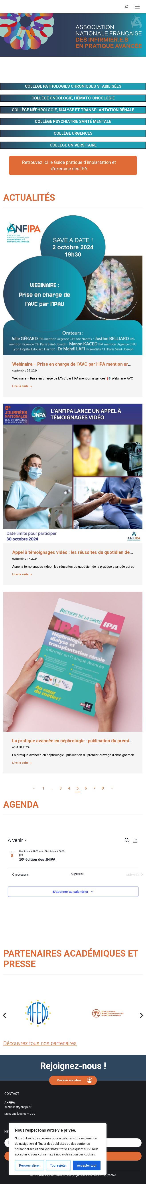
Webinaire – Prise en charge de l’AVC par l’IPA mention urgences (77, 364)
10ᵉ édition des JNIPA (37, 859)
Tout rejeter (58, 1165)
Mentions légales (15, 1113)
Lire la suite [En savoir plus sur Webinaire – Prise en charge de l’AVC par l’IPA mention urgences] (22, 386)
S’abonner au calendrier (70, 891)
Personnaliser (29, 1165)
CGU (33, 1113)
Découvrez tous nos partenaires (40, 1043)
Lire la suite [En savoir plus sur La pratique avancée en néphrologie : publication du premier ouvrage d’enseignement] (22, 762)
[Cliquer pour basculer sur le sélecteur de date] (17, 840)
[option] (38, 1013)
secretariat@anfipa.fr (17, 1107)
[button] (4, 1015)
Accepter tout (86, 1165)
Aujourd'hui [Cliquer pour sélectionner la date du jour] (77, 874)
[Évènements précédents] (20, 874)
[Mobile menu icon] (137, 6)
